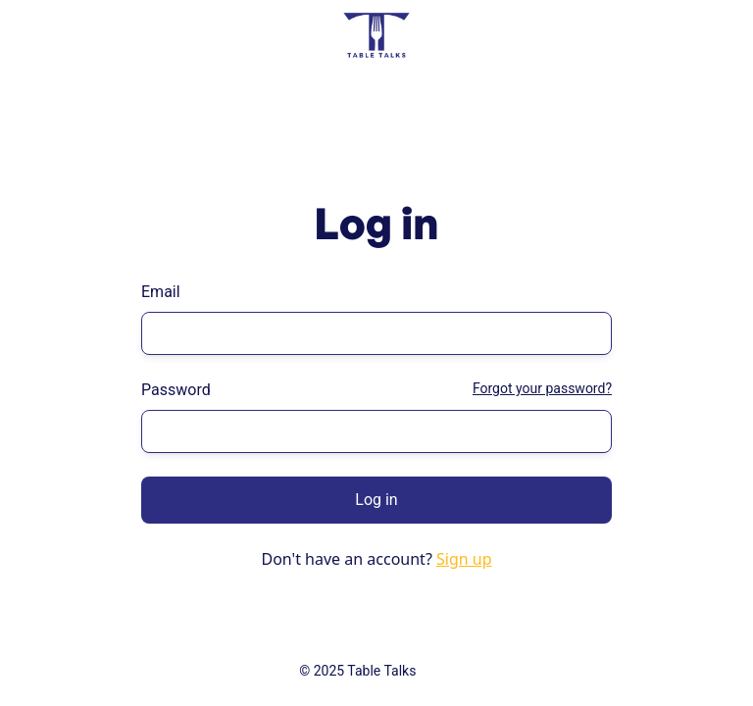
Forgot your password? (542, 388)
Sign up (464, 559)
